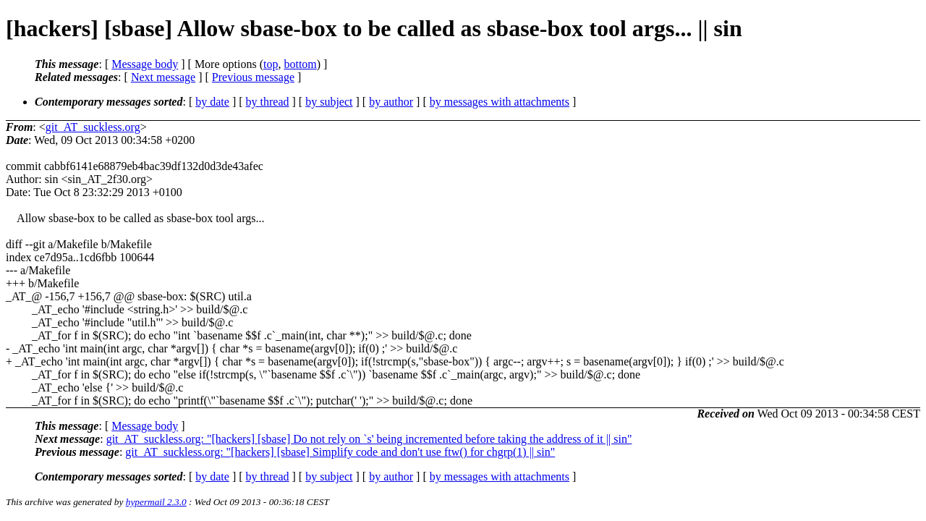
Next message (163, 77)
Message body (144, 64)
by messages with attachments (499, 102)
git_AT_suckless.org (93, 127)
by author (391, 102)
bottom (300, 64)
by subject (328, 102)
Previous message (253, 77)
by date (212, 102)
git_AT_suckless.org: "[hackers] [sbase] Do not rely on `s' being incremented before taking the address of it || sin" (369, 439)
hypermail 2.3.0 (156, 501)
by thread (267, 102)
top (270, 64)
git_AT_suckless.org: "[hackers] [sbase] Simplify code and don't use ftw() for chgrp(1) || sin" (340, 452)
